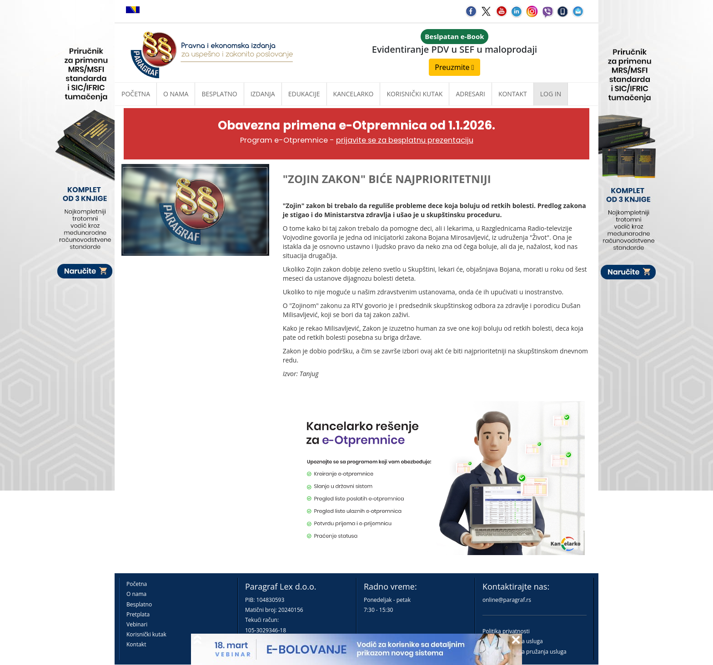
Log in (550, 93)
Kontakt (136, 644)
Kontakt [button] (512, 93)
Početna (135, 93)
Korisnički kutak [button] (414, 93)
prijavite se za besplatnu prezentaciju (404, 140)
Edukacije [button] (304, 93)
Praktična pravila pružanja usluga (524, 651)
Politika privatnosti (506, 631)
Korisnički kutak (146, 634)
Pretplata (138, 614)
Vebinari (136, 624)
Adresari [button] (470, 93)
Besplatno (219, 93)
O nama (175, 93)
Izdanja (263, 93)
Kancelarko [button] (353, 93)
